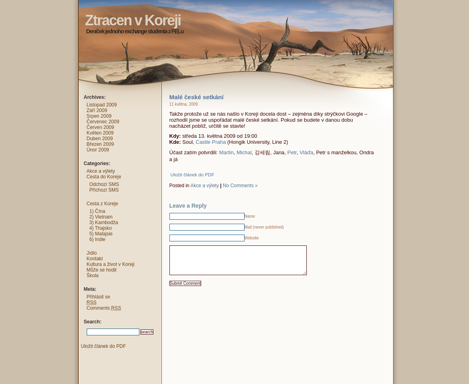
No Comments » (240, 185)
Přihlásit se (98, 297)
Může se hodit (102, 270)
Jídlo (92, 253)
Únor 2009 (98, 150)
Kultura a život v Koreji (111, 264)
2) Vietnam (101, 217)
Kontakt (95, 258)
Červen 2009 (100, 127)
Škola (93, 275)
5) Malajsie (101, 234)
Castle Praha (211, 142)
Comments (104, 308)
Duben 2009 (100, 138)
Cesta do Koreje (104, 177)
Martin (226, 152)
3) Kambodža (104, 222)
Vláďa (306, 152)
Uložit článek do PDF (192, 174)
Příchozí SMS (104, 190)
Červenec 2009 (103, 122)
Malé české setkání (196, 97)
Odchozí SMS (104, 184)
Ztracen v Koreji (70, 6)
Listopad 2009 (102, 105)
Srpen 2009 (99, 116)
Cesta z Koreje (102, 203)
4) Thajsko (101, 228)
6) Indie (98, 239)
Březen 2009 (100, 144)
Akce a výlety (204, 185)
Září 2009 (97, 110)
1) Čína (97, 211)
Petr (292, 152)
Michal (244, 152)
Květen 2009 (100, 133)
